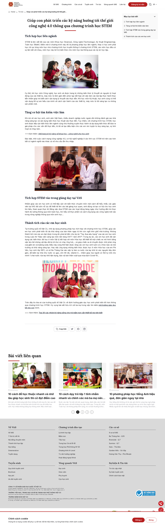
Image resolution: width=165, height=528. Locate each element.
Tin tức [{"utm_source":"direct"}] (20, 12)
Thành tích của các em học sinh (138, 36)
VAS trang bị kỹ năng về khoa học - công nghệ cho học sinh (63, 134)
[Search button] (150, 4)
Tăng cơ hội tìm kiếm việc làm (137, 26)
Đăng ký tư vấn (137, 4)
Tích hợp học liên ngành (135, 22)
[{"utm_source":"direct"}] (15, 4)
